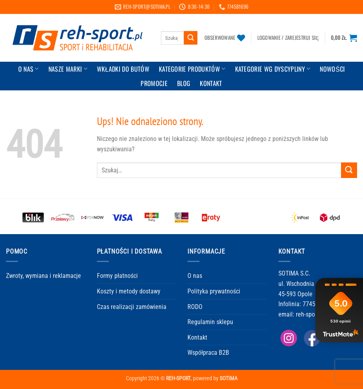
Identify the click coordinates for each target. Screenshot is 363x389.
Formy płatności (117, 276)
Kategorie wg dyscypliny (273, 69)
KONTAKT (211, 83)
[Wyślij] (190, 38)
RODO (195, 307)
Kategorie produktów (192, 69)
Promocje (154, 83)
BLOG (183, 83)
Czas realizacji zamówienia (131, 307)
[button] (288, 38)
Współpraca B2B (208, 352)
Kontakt (197, 337)
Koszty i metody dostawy (128, 291)
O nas (194, 276)
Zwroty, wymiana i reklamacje (43, 276)
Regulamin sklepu (210, 322)
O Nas (28, 69)
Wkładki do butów (123, 69)
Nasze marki (67, 69)
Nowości (332, 69)
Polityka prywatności (213, 291)
